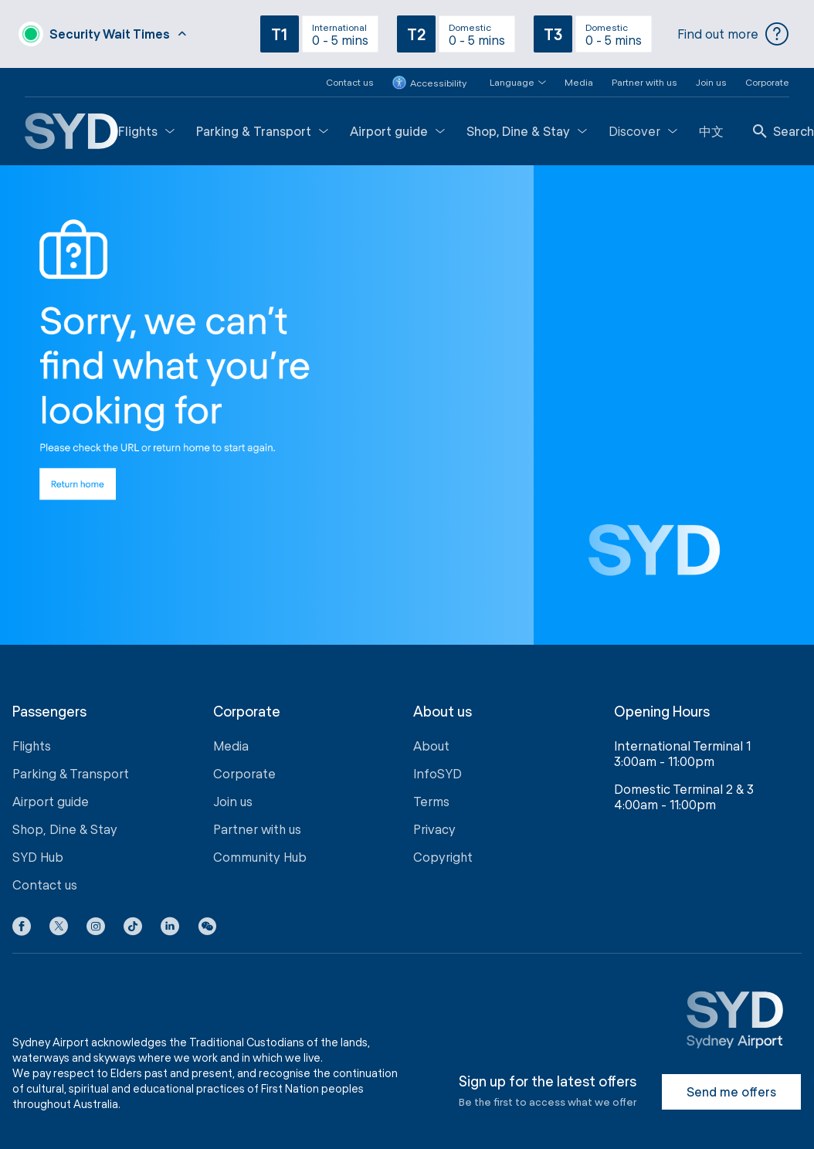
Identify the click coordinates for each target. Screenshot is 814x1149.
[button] (508, 82)
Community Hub (260, 856)
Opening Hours (662, 711)
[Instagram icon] (95, 929)
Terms (431, 801)
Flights (146, 131)
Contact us (350, 81)
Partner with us (644, 81)
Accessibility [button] (429, 83)
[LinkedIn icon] (170, 929)
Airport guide (397, 131)
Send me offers (731, 1091)
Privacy (434, 829)
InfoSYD (437, 773)
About (431, 745)
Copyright (443, 856)
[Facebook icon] (21, 929)
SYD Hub (37, 856)
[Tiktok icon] (133, 929)
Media (579, 81)
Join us (711, 81)
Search (783, 131)
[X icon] (58, 929)
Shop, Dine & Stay (526, 131)
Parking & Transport (262, 131)
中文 (711, 131)
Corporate (767, 81)
